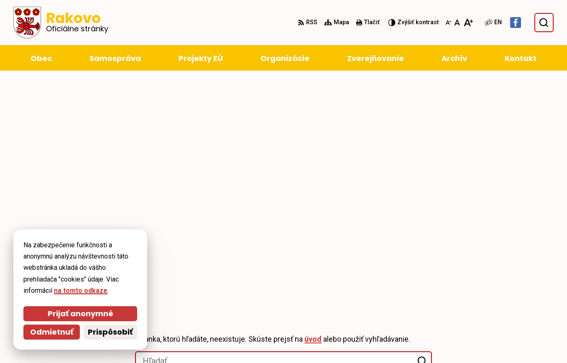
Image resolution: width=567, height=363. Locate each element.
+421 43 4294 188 (489, 311)
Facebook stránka (491, 341)
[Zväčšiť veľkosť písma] (468, 22)
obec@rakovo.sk (489, 331)
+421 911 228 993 (489, 321)
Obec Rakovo (84, 259)
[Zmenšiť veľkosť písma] (448, 22)
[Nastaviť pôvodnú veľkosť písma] (457, 22)
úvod (313, 116)
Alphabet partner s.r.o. (127, 251)
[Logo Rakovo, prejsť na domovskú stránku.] (60, 22)
